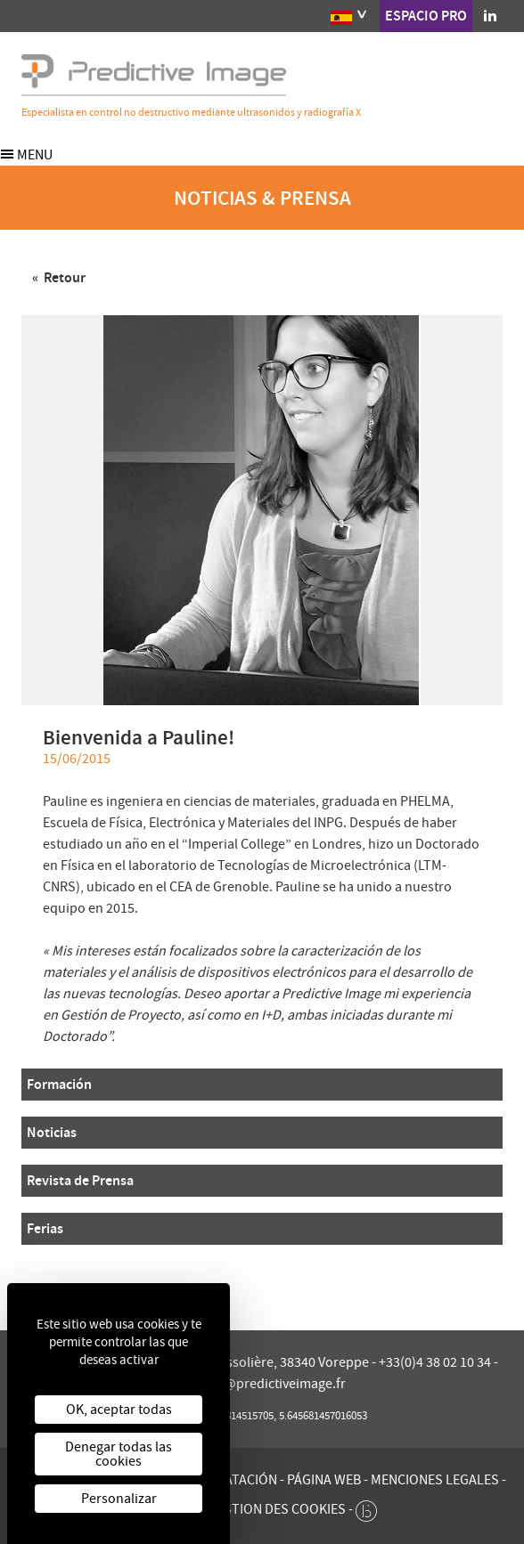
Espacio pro (426, 15)
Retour (63, 277)
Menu (26, 155)
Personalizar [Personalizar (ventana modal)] (119, 1498)
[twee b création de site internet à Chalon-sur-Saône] (366, 1506)
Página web (324, 1480)
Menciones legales (435, 1480)
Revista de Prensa (80, 1180)
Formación (59, 1084)
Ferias (45, 1228)
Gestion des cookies (277, 1509)
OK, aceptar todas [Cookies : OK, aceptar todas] (119, 1409)
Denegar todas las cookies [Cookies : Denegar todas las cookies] (118, 1454)
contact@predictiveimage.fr (262, 1384)
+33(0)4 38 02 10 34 (436, 1362)
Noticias (52, 1132)
